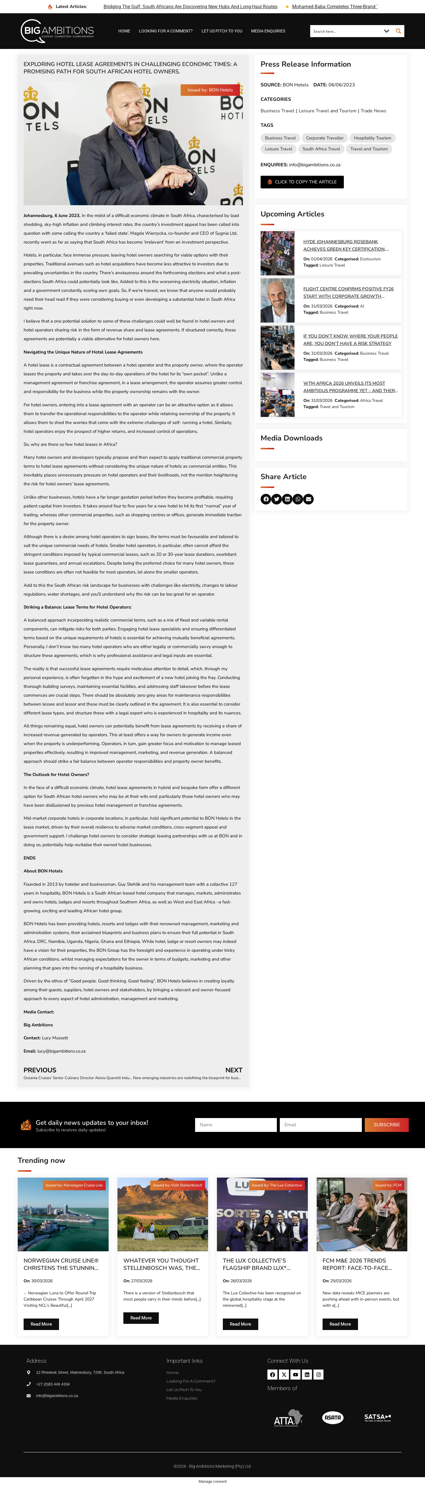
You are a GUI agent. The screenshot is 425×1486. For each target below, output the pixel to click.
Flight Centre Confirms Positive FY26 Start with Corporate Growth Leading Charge (348, 296)
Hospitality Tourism (372, 138)
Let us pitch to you (222, 31)
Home (124, 31)
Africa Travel (371, 400)
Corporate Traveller (325, 138)
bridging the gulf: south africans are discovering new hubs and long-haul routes (190, 6)
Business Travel (278, 111)
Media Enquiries (268, 31)
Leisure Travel (278, 149)
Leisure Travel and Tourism (328, 111)
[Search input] (345, 31)
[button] (210, 90)
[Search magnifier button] (398, 31)
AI (362, 306)
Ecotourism (370, 259)
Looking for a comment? (166, 31)
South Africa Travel (321, 149)
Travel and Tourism (369, 149)
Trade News (373, 111)
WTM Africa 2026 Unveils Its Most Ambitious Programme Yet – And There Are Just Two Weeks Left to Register (350, 390)
